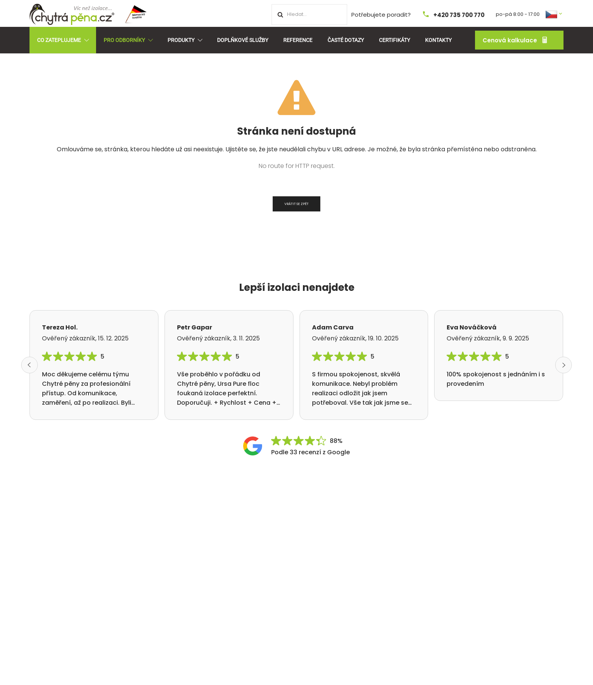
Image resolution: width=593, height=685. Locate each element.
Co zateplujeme (62, 40)
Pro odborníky (128, 40)
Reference (297, 40)
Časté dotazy (346, 40)
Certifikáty (394, 40)
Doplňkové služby (242, 40)
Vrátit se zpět (296, 204)
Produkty (185, 40)
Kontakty (438, 40)
